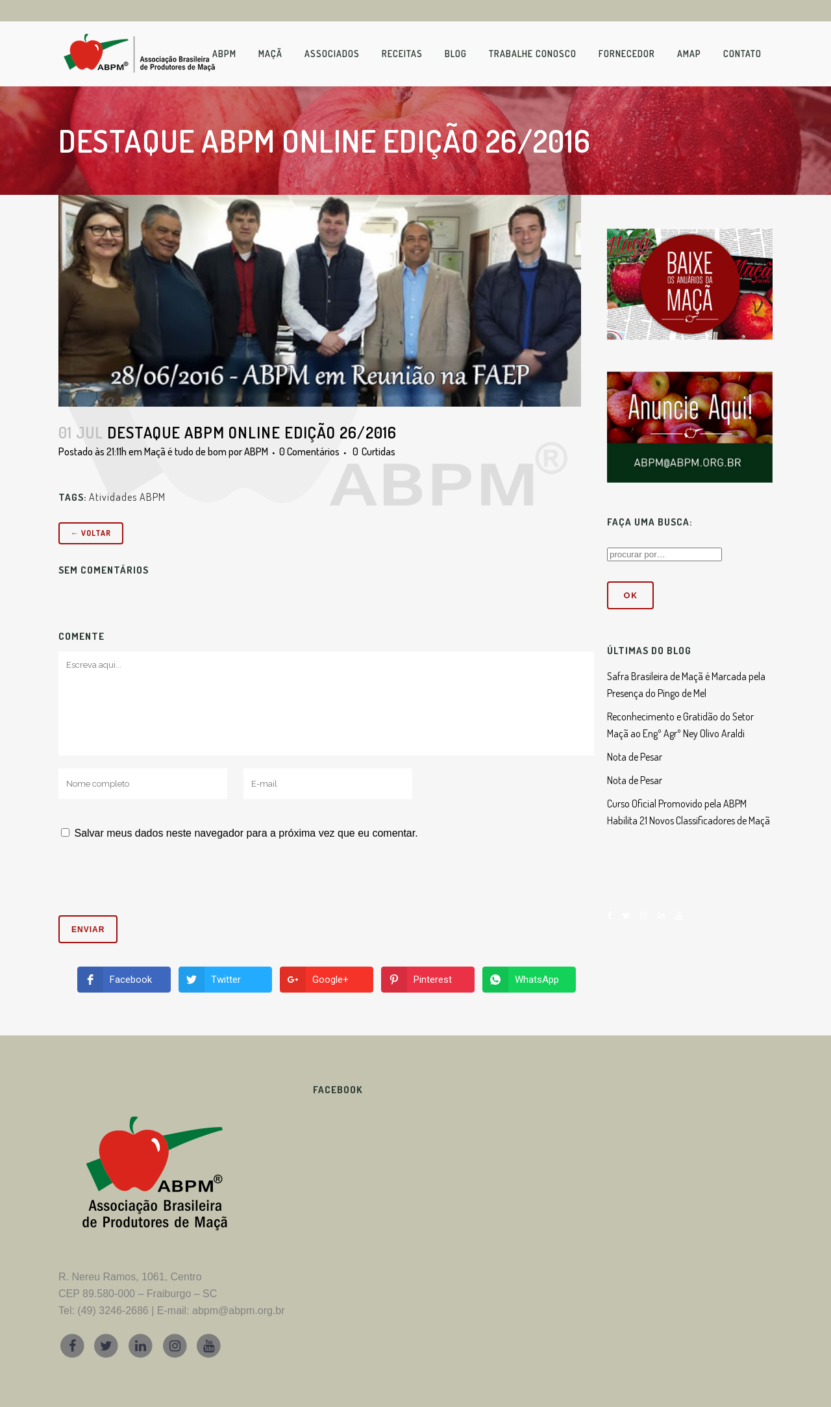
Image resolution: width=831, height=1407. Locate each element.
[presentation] (146, 883)
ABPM (256, 451)
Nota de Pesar (634, 756)
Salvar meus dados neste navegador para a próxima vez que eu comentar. (245, 833)
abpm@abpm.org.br (238, 1310)
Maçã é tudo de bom (185, 451)
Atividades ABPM (127, 496)
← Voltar (91, 533)
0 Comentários (309, 451)
